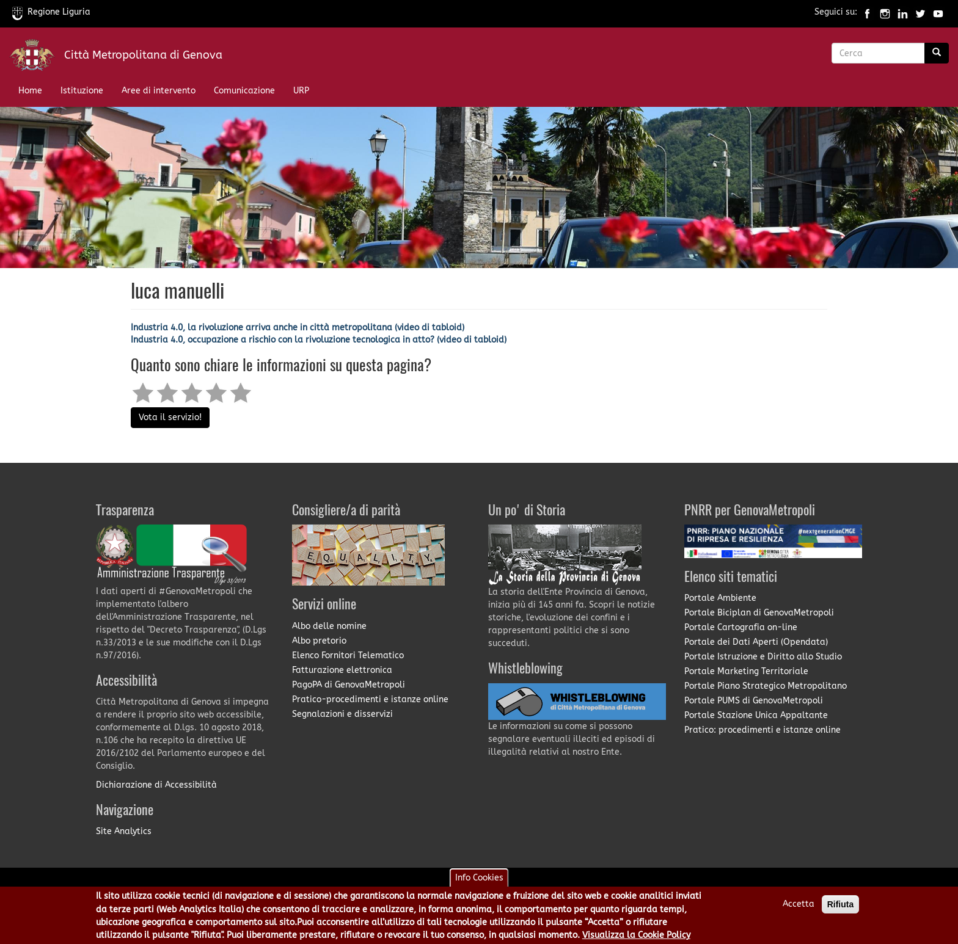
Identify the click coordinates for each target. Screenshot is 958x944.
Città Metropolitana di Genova (143, 55)
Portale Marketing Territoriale (746, 671)
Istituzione (81, 90)
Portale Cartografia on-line (740, 627)
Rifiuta (840, 908)
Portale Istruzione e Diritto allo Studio (763, 657)
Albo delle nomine (329, 626)
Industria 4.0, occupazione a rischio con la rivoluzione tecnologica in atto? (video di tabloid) (318, 340)
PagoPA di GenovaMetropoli (348, 685)
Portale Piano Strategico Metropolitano (765, 686)
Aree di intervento (159, 90)
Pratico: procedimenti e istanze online (762, 730)
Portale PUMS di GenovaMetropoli (753, 700)
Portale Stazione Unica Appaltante (756, 715)
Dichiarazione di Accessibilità (156, 785)
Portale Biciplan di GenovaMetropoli (759, 613)
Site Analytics (124, 831)
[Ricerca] (936, 53)
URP (301, 90)
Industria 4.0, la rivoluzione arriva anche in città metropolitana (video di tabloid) (297, 327)
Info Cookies (479, 882)
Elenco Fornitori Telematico (348, 655)
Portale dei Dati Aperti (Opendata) (756, 642)
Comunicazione (244, 90)
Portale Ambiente (720, 598)
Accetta (798, 908)
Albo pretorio (319, 641)
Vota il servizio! (170, 417)
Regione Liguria (51, 12)
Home (30, 90)
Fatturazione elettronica (342, 670)
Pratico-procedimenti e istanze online (370, 699)
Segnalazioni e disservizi (342, 714)
